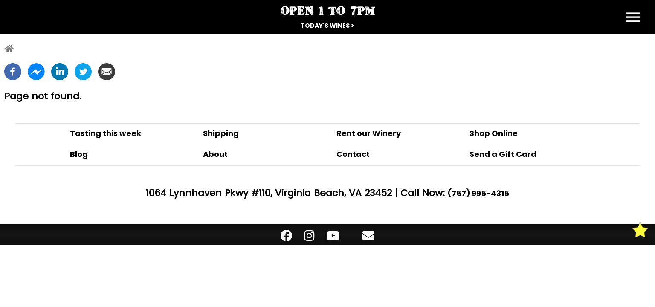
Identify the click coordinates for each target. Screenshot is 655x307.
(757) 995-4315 (478, 193)
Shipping (221, 133)
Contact (353, 154)
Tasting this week (105, 133)
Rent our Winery (368, 133)
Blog (79, 154)
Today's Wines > (327, 25)
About (215, 154)
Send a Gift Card (503, 154)
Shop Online (494, 133)
